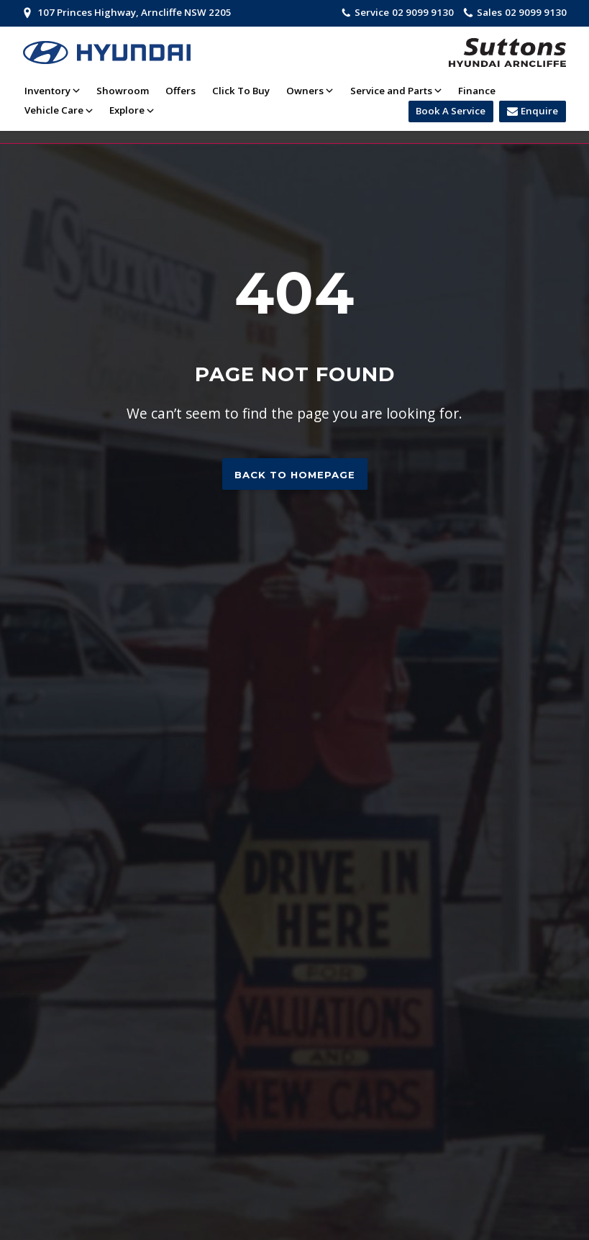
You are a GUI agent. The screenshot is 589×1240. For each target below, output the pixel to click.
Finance (477, 90)
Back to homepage (294, 474)
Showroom (122, 90)
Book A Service (450, 110)
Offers (180, 90)
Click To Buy (241, 90)
